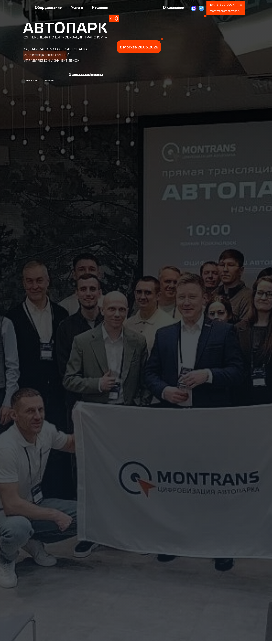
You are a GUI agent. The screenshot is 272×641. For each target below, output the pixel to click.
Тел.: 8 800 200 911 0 (226, 4)
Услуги (77, 7)
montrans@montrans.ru (225, 11)
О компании (173, 7)
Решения (100, 7)
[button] (86, 74)
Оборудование (48, 7)
